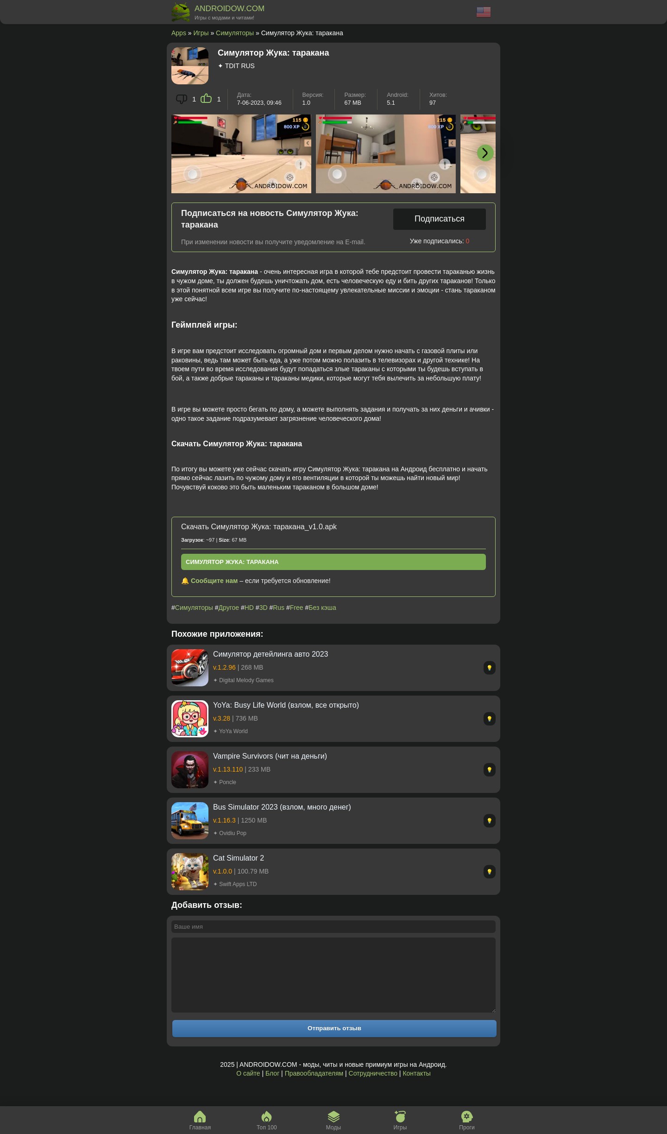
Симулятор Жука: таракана (232, 561)
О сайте (248, 1087)
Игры (201, 33)
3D (263, 607)
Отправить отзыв (334, 1042)
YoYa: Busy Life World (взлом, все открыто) (286, 705)
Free (296, 607)
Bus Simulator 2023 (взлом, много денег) (282, 807)
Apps (178, 33)
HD (249, 607)
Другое (229, 607)
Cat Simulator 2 (238, 858)
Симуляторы (235, 33)
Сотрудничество (373, 1087)
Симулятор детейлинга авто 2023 (270, 654)
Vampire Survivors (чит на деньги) (270, 756)
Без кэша (322, 607)
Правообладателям (314, 1087)
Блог (272, 1087)
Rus (278, 607)
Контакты (416, 1087)
